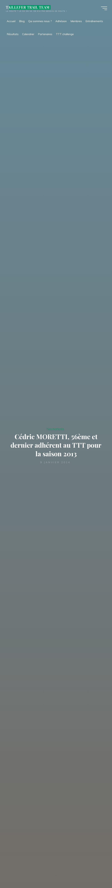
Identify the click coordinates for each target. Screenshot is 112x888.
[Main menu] (104, 8)
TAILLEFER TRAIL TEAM (28, 7)
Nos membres (55, 429)
